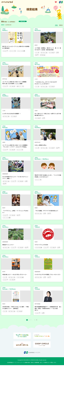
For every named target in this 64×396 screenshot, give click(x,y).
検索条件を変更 (25, 21)
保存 (28, 45)
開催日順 (60, 25)
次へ (39, 350)
